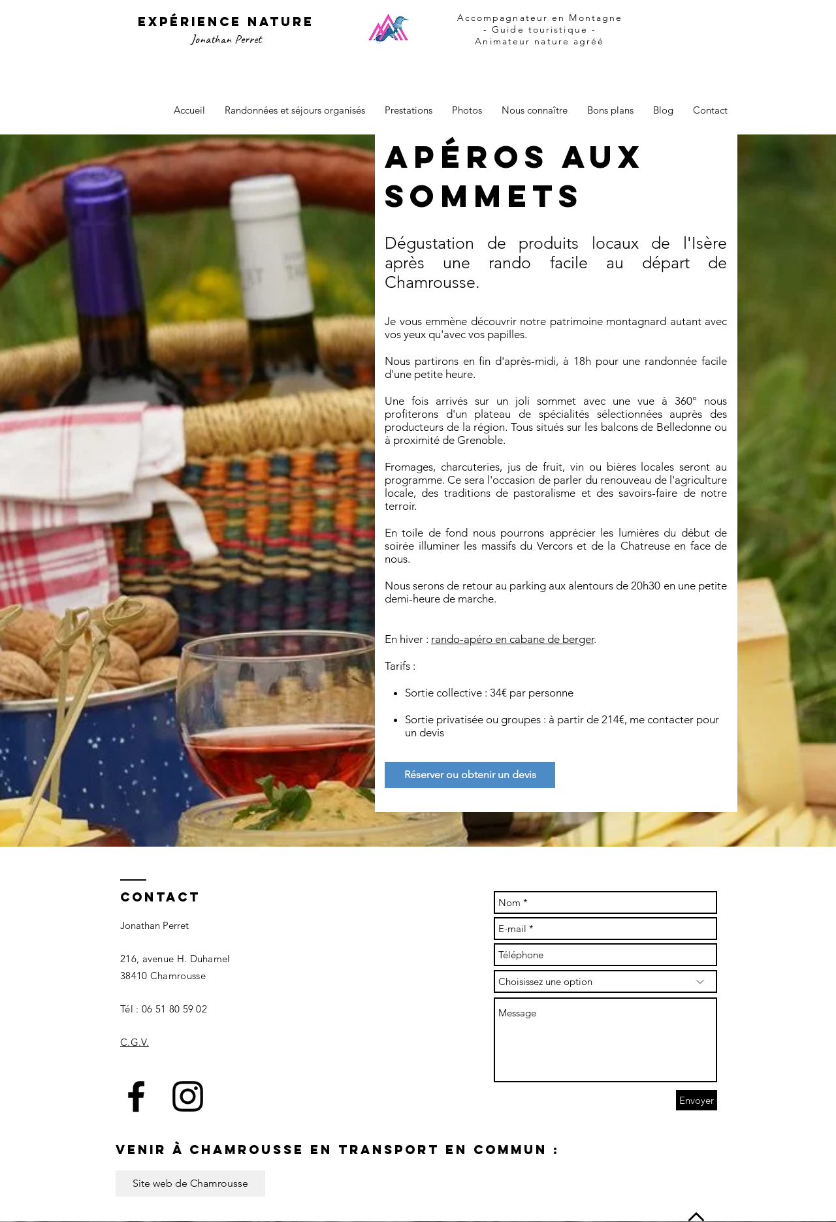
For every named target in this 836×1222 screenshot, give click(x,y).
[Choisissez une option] (605, 981)
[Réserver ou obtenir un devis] (470, 775)
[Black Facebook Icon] (136, 1096)
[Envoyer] (696, 1100)
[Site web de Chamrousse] (190, 1183)
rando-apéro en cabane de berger (512, 639)
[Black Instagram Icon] (187, 1096)
